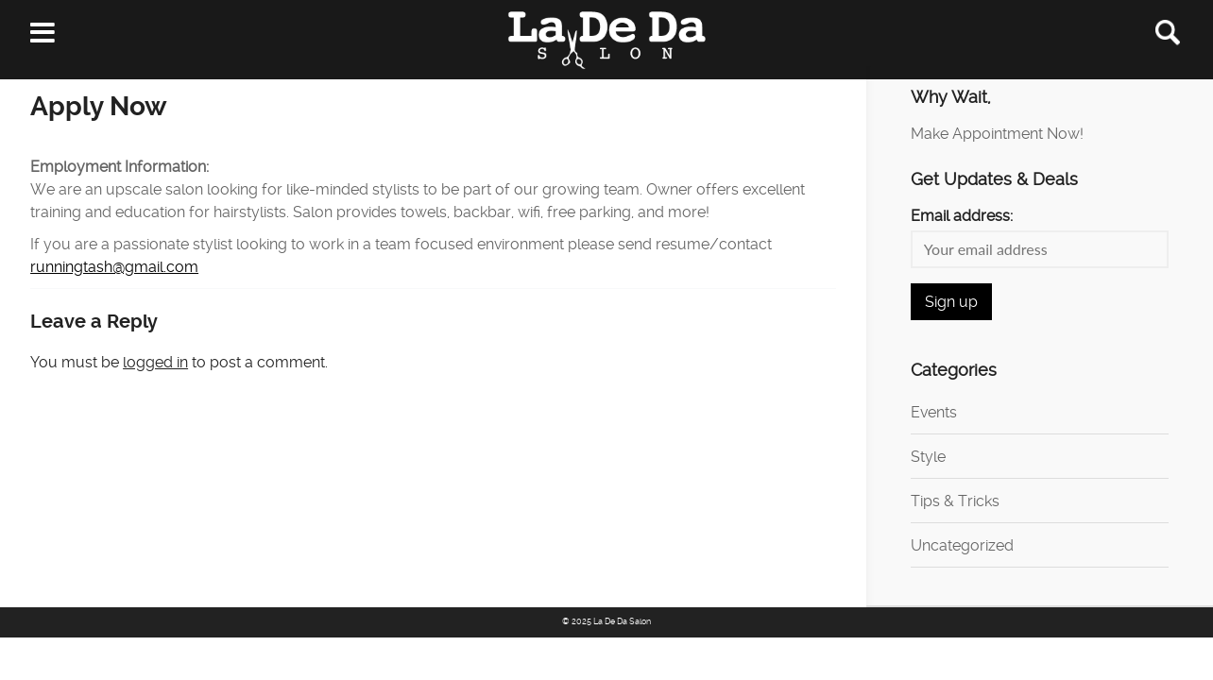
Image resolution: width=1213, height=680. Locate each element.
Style (928, 457)
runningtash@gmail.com (114, 267)
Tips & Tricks (955, 501)
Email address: (962, 216)
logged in (155, 362)
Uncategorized (962, 545)
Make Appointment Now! (997, 134)
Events (934, 412)
